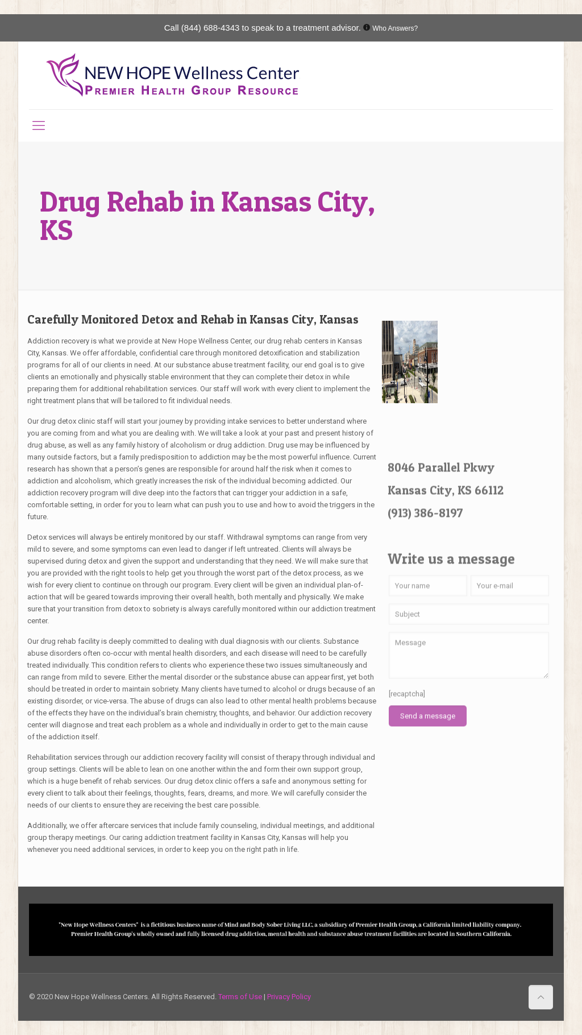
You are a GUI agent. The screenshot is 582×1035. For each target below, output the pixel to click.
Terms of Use (241, 996)
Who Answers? (395, 28)
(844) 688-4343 (210, 27)
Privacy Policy (289, 996)
